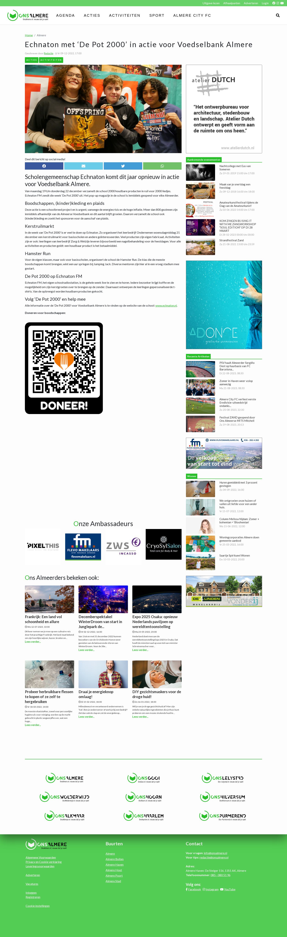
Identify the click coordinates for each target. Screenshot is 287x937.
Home (29, 35)
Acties (92, 15)
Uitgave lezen (211, 3)
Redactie (48, 53)
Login (265, 3)
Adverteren (251, 3)
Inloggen (31, 892)
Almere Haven (115, 864)
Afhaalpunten (231, 3)
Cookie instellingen (38, 905)
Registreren (33, 897)
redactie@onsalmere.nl (214, 857)
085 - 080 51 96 (220, 875)
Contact (194, 843)
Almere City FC (192, 15)
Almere (110, 853)
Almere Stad (113, 881)
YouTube (229, 889)
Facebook (194, 889)
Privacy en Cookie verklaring (44, 861)
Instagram (212, 889)
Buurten (114, 843)
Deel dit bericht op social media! (45, 159)
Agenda (65, 15)
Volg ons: (193, 884)
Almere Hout (114, 870)
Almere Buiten (115, 859)
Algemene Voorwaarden (41, 857)
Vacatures (32, 883)
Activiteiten (125, 15)
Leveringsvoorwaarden (40, 866)
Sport (157, 15)
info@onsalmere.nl (215, 853)
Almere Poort (114, 875)
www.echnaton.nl (166, 305)
